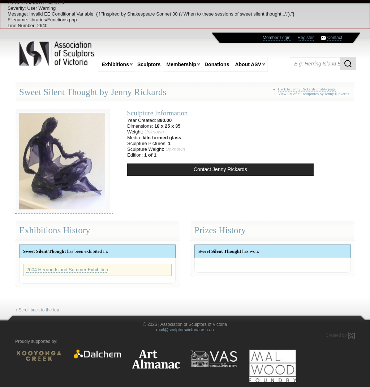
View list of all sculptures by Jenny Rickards (313, 94)
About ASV (248, 64)
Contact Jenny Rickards (220, 169)
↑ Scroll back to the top (37, 309)
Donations (217, 64)
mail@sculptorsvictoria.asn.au (185, 329)
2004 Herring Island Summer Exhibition (67, 269)
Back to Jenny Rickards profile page (307, 89)
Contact (334, 37)
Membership (181, 64)
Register (306, 37)
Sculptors (149, 64)
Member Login (277, 37)
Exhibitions (115, 64)
